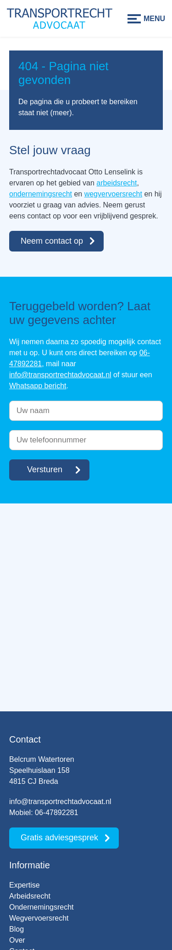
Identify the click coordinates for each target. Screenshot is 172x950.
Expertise (24, 885)
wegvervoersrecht (113, 194)
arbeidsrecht (116, 183)
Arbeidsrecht (29, 896)
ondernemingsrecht (40, 194)
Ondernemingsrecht (41, 907)
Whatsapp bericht (38, 386)
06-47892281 (56, 812)
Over (17, 940)
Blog (16, 929)
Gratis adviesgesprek (59, 837)
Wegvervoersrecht (39, 918)
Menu (154, 18)
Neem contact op (52, 241)
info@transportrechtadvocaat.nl (60, 375)
